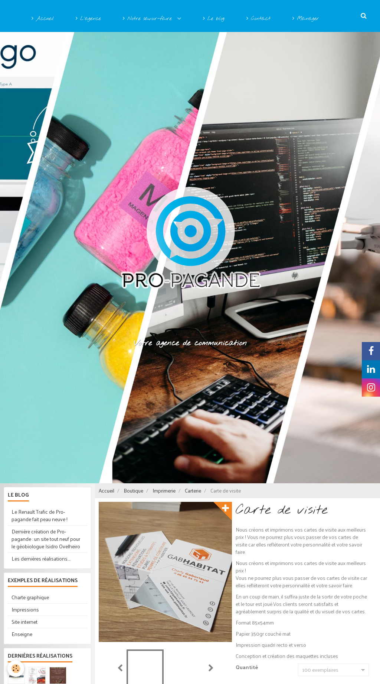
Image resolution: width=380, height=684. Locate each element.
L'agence (88, 18)
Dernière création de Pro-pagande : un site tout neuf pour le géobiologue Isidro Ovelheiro (46, 539)
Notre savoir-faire (148, 18)
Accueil (43, 18)
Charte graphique (30, 597)
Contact (258, 18)
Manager (305, 18)
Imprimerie (164, 490)
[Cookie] (15, 668)
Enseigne (22, 634)
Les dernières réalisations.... (41, 558)
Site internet (24, 621)
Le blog (214, 18)
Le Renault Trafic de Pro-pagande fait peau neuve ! (40, 515)
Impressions (25, 609)
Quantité (247, 668)
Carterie (193, 490)
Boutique (133, 490)
